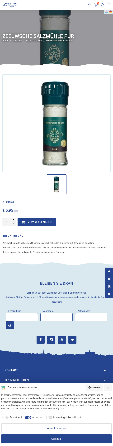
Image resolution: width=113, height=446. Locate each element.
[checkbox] (11, 418)
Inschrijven (10, 325)
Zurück (8, 202)
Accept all (56, 438)
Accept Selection (56, 428)
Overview (94, 387)
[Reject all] (108, 387)
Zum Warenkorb (37, 222)
